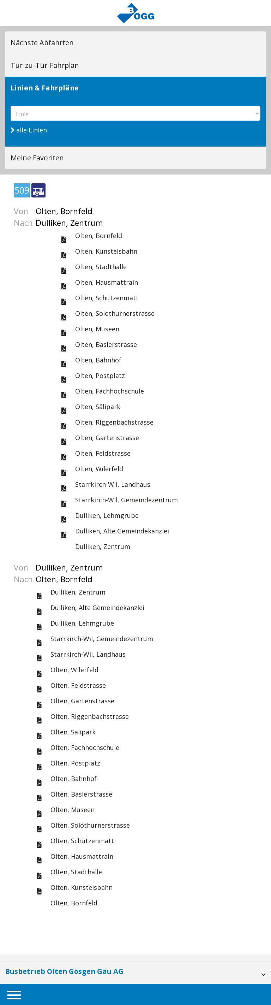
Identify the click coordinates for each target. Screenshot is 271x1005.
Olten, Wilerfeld (99, 469)
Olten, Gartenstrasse (107, 437)
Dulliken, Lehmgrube (107, 515)
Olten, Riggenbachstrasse (114, 422)
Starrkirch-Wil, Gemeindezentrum (126, 500)
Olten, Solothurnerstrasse (115, 313)
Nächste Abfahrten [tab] (42, 42)
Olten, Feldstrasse (103, 453)
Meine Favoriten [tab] (37, 157)
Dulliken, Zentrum (102, 546)
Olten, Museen (97, 329)
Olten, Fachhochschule (109, 391)
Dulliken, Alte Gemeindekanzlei (122, 531)
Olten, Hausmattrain (106, 282)
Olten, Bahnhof (98, 360)
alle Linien (29, 130)
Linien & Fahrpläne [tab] (45, 88)
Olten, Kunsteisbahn (106, 251)
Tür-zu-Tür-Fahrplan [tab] (45, 65)
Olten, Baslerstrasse (106, 344)
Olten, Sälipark (97, 406)
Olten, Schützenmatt (107, 298)
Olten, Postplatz (100, 375)
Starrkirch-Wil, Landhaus (112, 484)
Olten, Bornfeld (98, 235)
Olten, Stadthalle (101, 266)
